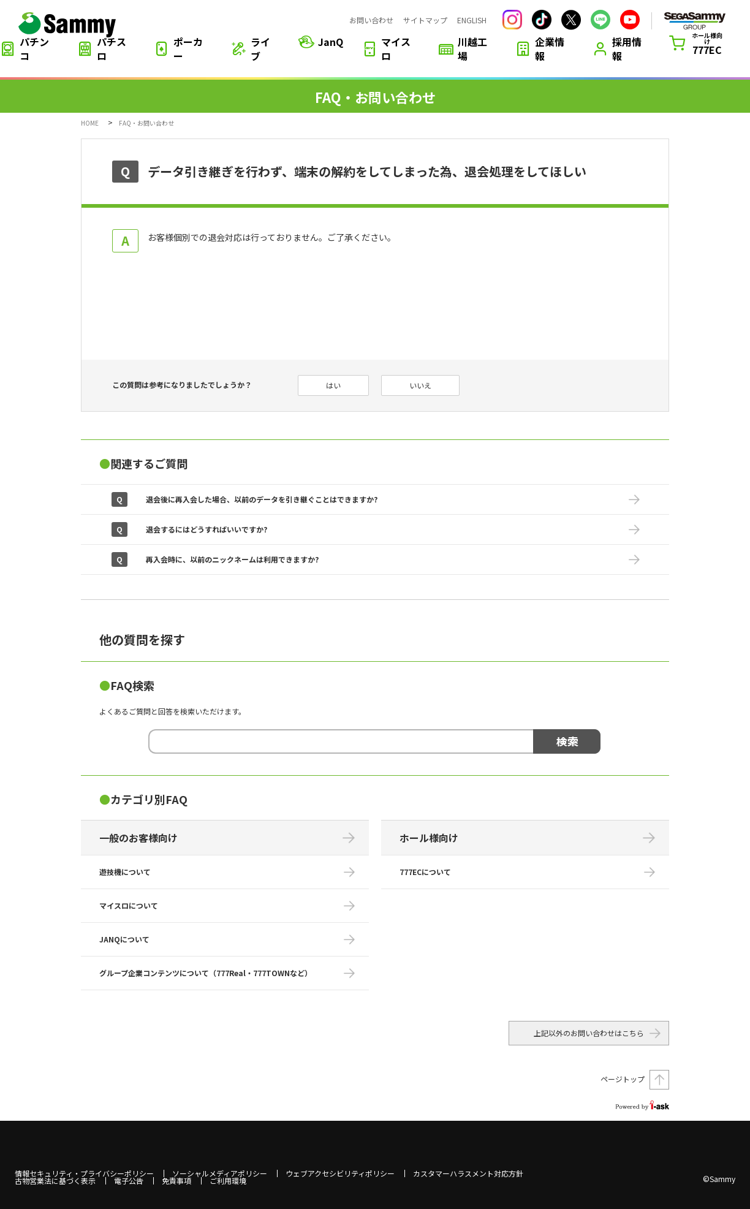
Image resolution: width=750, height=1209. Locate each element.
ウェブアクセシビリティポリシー (340, 1173)
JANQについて (124, 939)
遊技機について (125, 871)
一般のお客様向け (138, 837)
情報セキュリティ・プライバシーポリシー (84, 1173)
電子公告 (128, 1180)
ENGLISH (472, 20)
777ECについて (425, 871)
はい (333, 385)
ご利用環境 (228, 1180)
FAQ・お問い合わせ (146, 122)
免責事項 (176, 1180)
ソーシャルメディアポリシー (219, 1173)
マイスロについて (128, 905)
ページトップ (622, 1079)
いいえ (420, 385)
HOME (90, 122)
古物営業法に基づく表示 (55, 1180)
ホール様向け (429, 837)
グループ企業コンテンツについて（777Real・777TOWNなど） (205, 973)
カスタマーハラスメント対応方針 (468, 1173)
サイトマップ (425, 20)
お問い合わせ (371, 20)
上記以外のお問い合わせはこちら (589, 1033)
